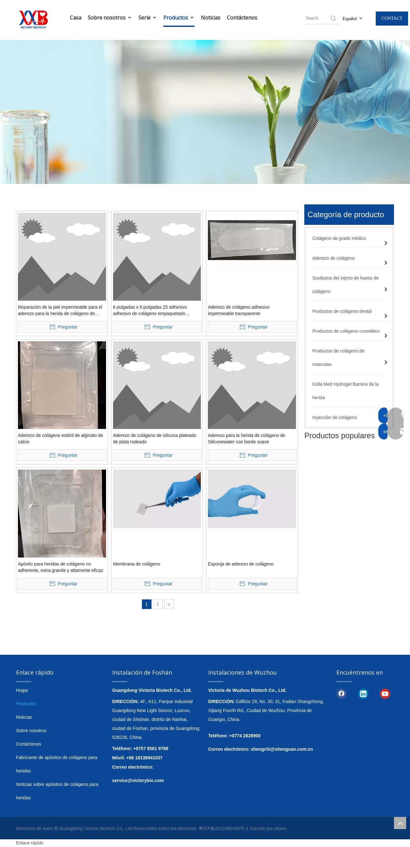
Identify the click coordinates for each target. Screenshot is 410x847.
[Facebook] (341, 693)
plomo (280, 828)
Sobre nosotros (110, 17)
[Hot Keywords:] (333, 18)
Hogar (22, 690)
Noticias (210, 17)
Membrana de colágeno (136, 563)
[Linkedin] (363, 693)
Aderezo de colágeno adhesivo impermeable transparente (238, 310)
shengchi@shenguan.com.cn (282, 749)
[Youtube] (385, 693)
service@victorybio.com (138, 780)
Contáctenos (242, 17)
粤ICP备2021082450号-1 (224, 828)
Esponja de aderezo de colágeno (241, 563)
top (400, 823)
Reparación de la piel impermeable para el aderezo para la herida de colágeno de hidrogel (60, 311)
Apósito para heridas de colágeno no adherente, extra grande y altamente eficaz (60, 567)
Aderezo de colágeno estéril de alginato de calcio (60, 438)
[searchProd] (318, 18)
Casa (75, 17)
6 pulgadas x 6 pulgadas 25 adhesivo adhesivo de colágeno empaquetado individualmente (150, 311)
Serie (147, 17)
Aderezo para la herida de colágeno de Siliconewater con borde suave (246, 438)
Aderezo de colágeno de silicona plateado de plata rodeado (154, 438)
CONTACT (391, 18)
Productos (178, 17)
